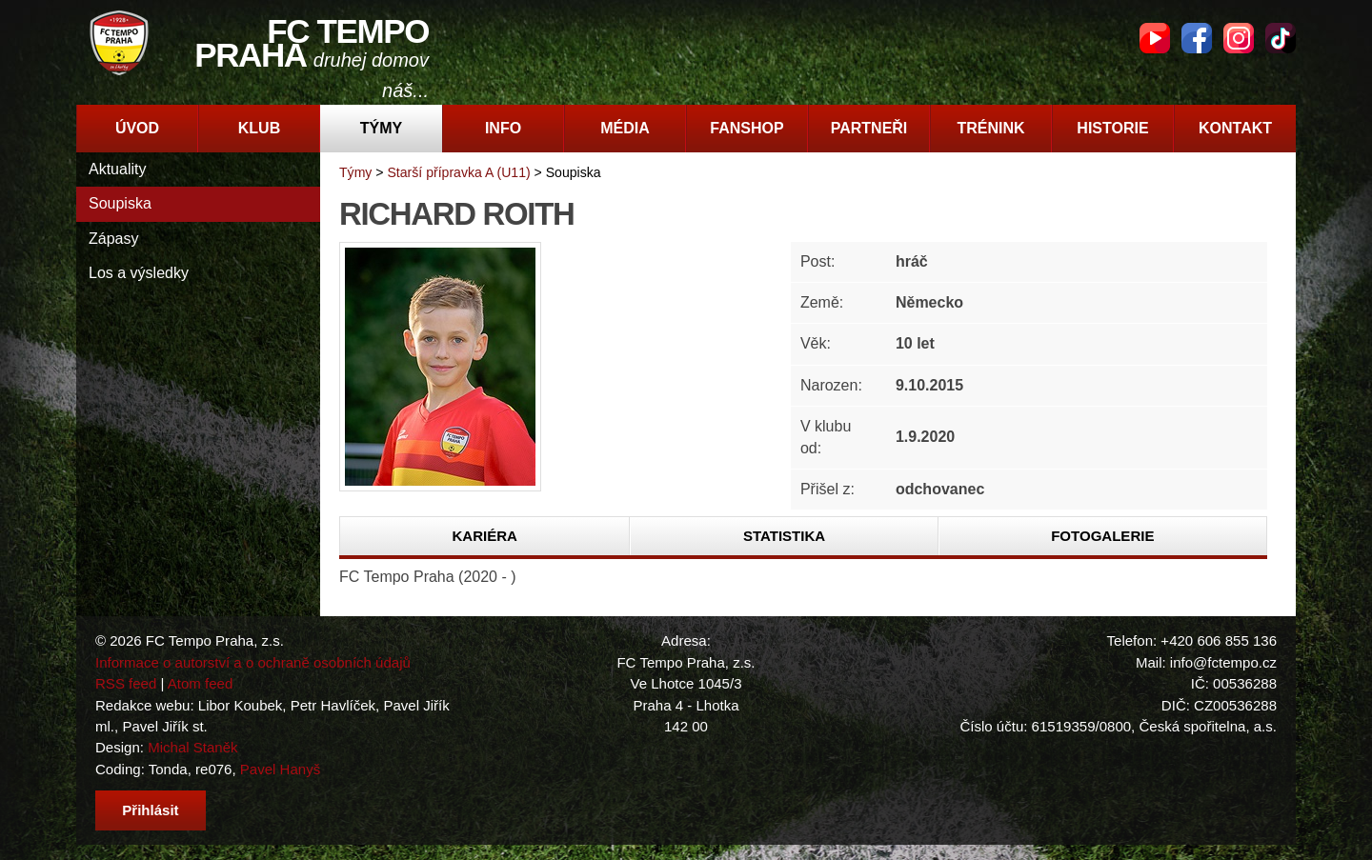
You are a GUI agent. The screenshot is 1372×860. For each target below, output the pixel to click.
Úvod (137, 128)
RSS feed (125, 683)
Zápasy (113, 238)
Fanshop (746, 128)
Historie (1112, 128)
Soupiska (120, 203)
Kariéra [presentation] (484, 536)
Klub (259, 128)
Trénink (990, 128)
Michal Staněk (192, 747)
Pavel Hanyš (280, 769)
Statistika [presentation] (784, 536)
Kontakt (1235, 128)
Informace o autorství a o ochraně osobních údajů (253, 662)
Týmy (381, 128)
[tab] (485, 536)
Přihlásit (150, 810)
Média (625, 128)
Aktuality (117, 169)
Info (503, 128)
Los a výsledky (139, 273)
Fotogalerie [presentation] (1102, 536)
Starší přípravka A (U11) (458, 172)
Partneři (869, 128)
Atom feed (200, 683)
